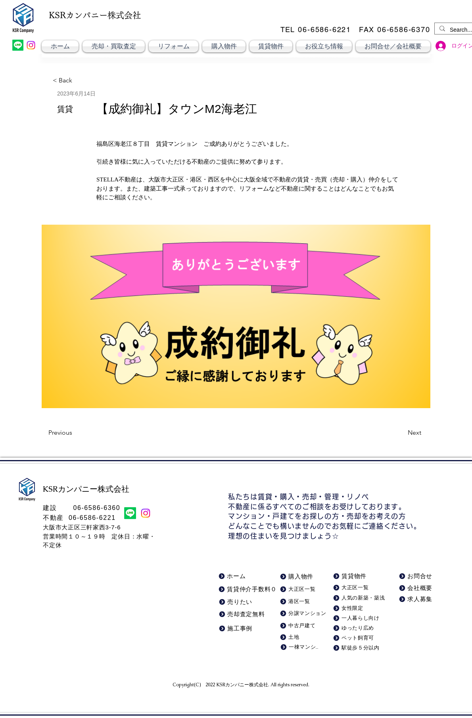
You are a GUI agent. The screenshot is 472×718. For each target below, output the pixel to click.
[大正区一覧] (358, 588)
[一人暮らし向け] (357, 618)
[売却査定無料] (243, 614)
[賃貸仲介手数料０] (248, 589)
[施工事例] (247, 628)
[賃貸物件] (355, 576)
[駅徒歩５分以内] (358, 648)
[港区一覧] (300, 602)
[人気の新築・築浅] (360, 598)
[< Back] (66, 80)
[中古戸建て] (300, 626)
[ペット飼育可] (357, 638)
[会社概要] (417, 588)
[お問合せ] (417, 576)
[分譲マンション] (304, 614)
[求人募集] (417, 599)
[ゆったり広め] (357, 628)
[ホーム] (237, 576)
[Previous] (74, 433)
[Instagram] (30, 45)
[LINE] (17, 45)
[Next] (401, 433)
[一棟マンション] (299, 647)
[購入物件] (299, 576)
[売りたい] (238, 602)
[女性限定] (357, 608)
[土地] (299, 637)
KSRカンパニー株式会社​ (242, 685)
